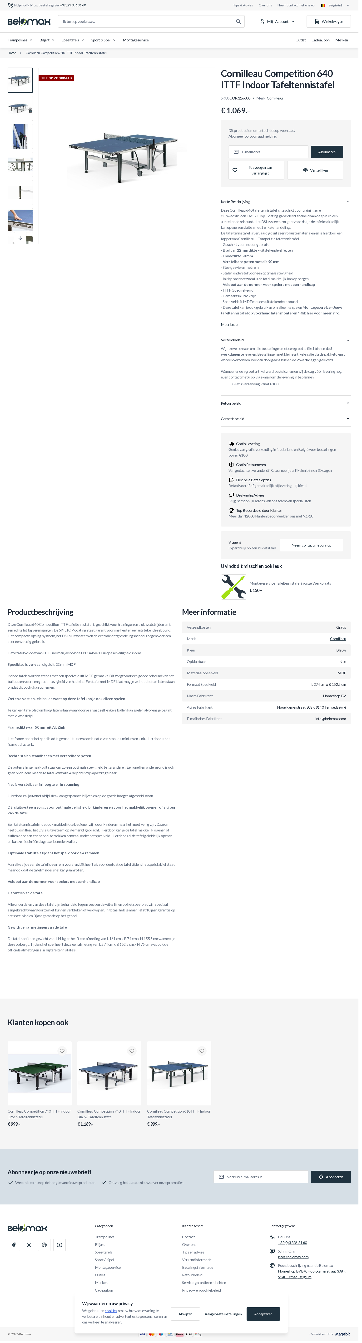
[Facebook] (14, 1245)
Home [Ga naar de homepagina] (12, 53)
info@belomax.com (293, 1256)
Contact (188, 1236)
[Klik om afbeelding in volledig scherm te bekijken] (127, 156)
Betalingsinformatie (197, 1267)
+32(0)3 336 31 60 (292, 1242)
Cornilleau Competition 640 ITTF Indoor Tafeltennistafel (66, 53)
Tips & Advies (243, 5)
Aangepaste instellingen (223, 1314)
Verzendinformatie (197, 1259)
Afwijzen (185, 1314)
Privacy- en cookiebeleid (201, 1290)
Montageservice (136, 40)
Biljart (48, 40)
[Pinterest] (44, 1245)
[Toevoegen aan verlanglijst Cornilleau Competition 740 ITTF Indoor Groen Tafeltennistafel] (62, 1051)
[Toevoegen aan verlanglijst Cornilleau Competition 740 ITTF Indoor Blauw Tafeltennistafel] (132, 1051)
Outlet (301, 40)
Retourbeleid (192, 1275)
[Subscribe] (327, 152)
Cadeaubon (321, 40)
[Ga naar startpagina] (29, 21)
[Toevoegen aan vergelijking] (315, 170)
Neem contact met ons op (296, 5)
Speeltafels (73, 40)
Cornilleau (275, 98)
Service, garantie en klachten (204, 1282)
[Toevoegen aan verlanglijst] (256, 170)
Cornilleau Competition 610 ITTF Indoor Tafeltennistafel (179, 1118)
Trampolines (21, 40)
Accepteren (263, 1314)
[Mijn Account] (277, 21)
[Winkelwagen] (329, 21)
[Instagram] (29, 1245)
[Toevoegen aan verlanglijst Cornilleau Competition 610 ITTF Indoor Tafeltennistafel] (202, 1051)
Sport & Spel (104, 40)
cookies (111, 1310)
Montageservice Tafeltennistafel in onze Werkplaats (290, 587)
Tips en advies (193, 1252)
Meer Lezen (230, 324)
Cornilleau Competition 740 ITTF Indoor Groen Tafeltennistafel (40, 1118)
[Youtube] (59, 1245)
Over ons (265, 5)
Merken (341, 40)
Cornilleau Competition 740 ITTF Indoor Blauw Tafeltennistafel (109, 1118)
